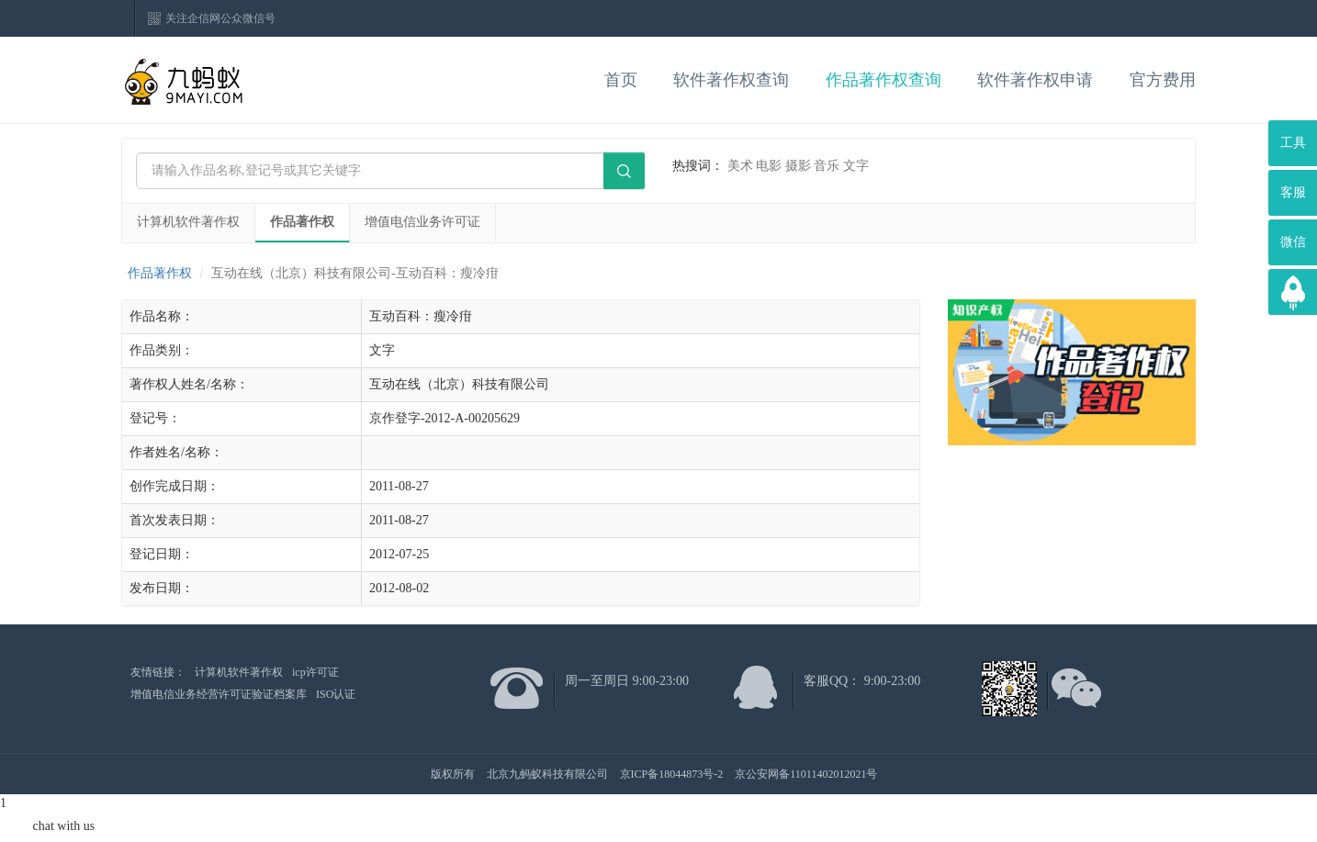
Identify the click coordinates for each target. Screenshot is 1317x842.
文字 (856, 166)
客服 (1293, 192)
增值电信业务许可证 (422, 222)
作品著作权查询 (883, 80)
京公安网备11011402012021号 (806, 774)
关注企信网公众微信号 (220, 18)
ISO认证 (335, 694)
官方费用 (1163, 80)
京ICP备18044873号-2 (672, 774)
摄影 (798, 166)
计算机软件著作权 (188, 222)
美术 (740, 166)
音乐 (826, 166)
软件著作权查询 (731, 80)
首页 (620, 80)
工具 (1293, 143)
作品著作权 (302, 222)
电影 (769, 166)
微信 (1293, 242)
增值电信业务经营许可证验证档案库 (218, 694)
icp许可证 (315, 672)
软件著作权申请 (1035, 80)
